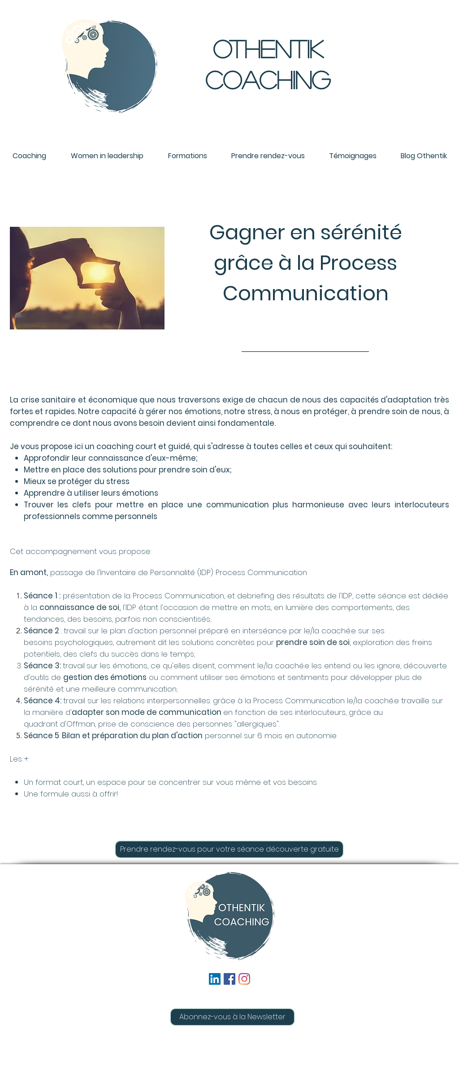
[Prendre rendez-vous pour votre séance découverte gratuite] (229, 849)
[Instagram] (244, 979)
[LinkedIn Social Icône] (215, 979)
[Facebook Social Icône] (229, 979)
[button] (232, 1017)
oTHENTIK (268, 48)
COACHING (267, 79)
